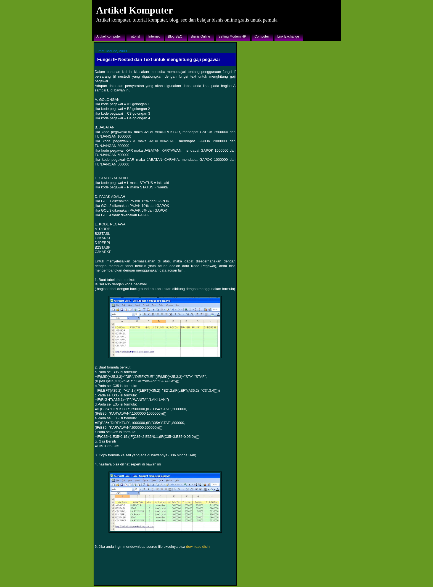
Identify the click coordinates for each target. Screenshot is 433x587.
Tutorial (134, 36)
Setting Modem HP (232, 36)
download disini (198, 546)
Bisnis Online (200, 36)
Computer (261, 36)
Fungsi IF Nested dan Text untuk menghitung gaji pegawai (158, 59)
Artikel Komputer (134, 10)
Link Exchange (288, 36)
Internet (154, 36)
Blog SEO (175, 36)
